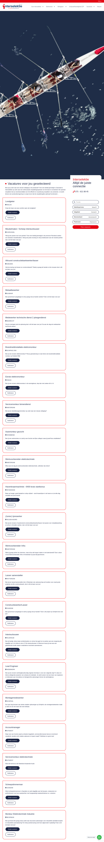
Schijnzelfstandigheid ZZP (76, 6)
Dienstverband (85, 217)
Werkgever (61, 6)
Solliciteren (10, 217)
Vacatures (89, 6)
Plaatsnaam (85, 222)
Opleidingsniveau (85, 207)
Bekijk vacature (12, 212)
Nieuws (99, 6)
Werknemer (49, 6)
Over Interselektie (36, 6)
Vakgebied (85, 212)
